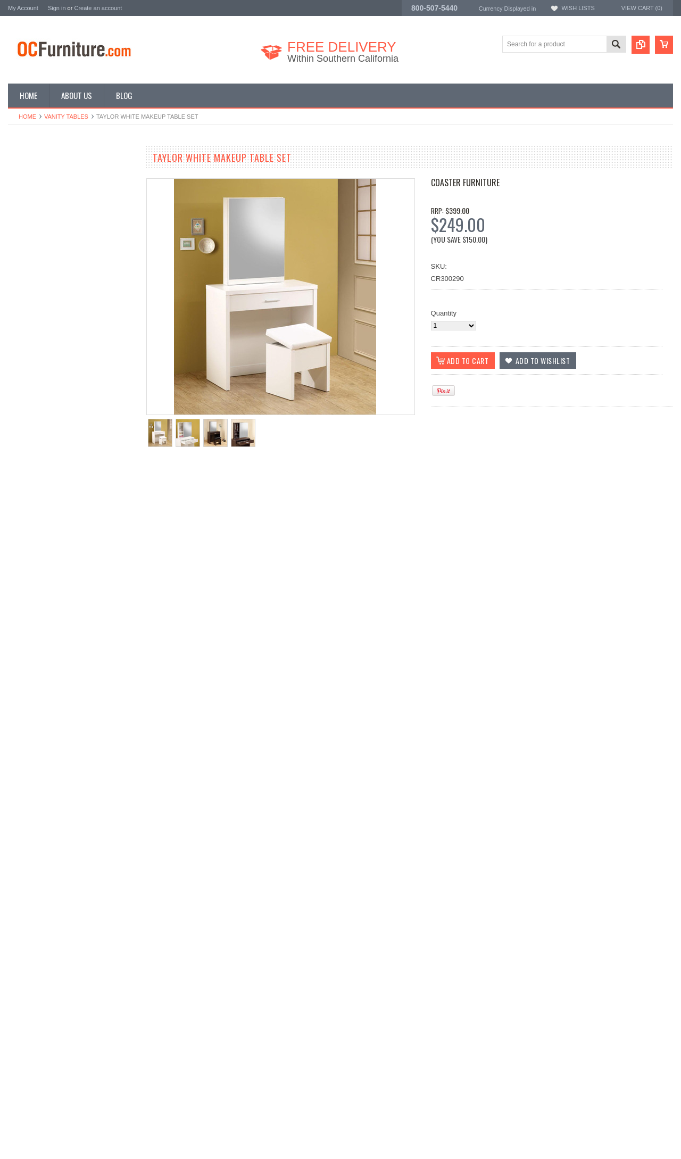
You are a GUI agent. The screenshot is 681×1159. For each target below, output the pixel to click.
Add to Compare (103, 489)
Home (27, 116)
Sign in (57, 8)
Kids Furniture (29, 191)
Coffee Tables (29, 245)
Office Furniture (31, 209)
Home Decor (27, 272)
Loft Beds (22, 217)
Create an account (98, 8)
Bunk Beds (24, 200)
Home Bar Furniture (38, 263)
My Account (23, 8)
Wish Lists (577, 8)
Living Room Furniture (42, 226)
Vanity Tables (66, 116)
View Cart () (641, 8)
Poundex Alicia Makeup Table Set (71, 428)
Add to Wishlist (40, 489)
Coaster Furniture (465, 182)
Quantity (443, 313)
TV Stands (24, 235)
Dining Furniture (32, 182)
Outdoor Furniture (35, 281)
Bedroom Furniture (36, 173)
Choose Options (77, 468)
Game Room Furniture (42, 254)
